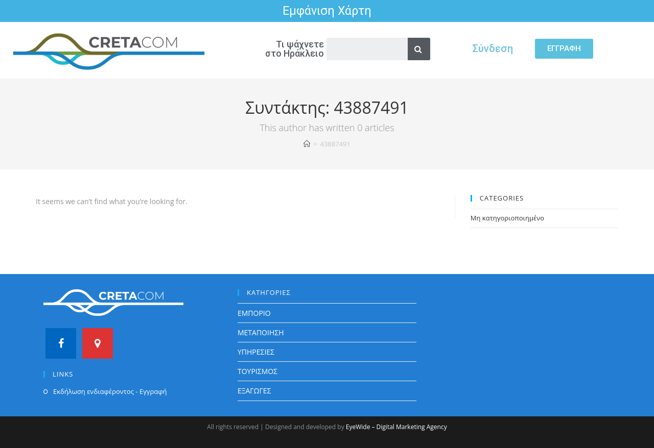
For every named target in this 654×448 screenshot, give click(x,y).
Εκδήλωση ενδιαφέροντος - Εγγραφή (110, 391)
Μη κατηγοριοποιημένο (507, 217)
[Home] (306, 143)
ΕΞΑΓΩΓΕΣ (254, 390)
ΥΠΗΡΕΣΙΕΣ (256, 352)
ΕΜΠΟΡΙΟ (254, 313)
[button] (564, 49)
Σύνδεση (492, 48)
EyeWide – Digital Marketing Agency (396, 426)
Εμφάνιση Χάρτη (327, 11)
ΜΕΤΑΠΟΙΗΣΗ (261, 332)
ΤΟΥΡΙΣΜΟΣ (257, 371)
